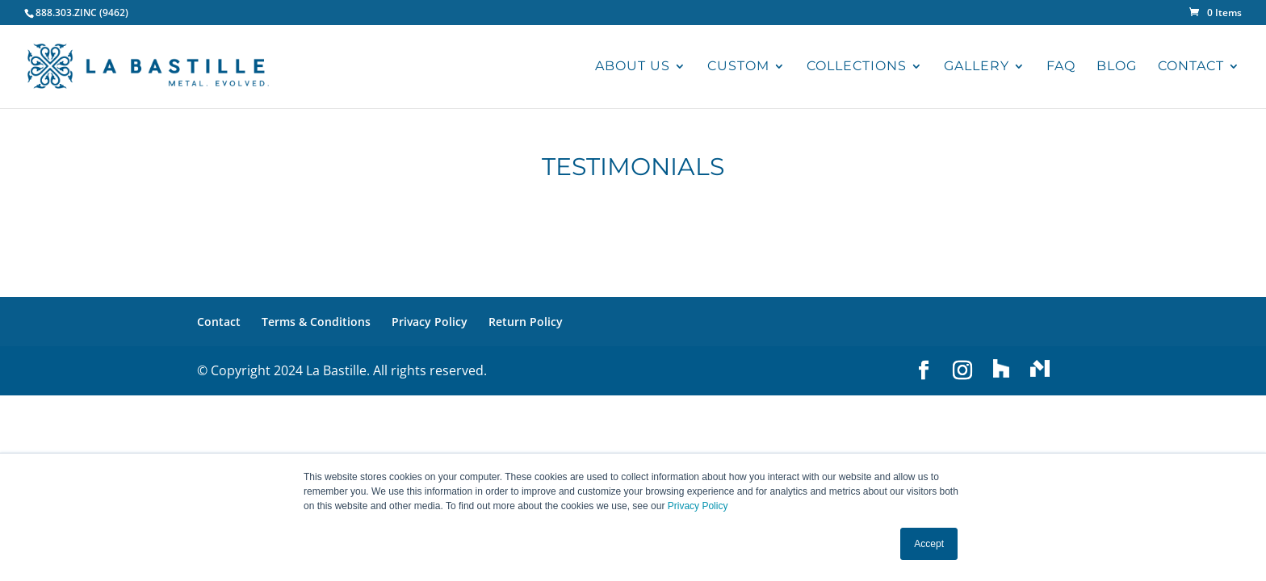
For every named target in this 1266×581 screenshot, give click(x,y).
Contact (219, 321)
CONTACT (1191, 67)
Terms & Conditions (316, 321)
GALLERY (976, 67)
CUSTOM (738, 67)
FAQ (1060, 67)
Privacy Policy (698, 506)
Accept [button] (929, 544)
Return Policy (525, 321)
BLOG (1116, 67)
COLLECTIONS (857, 67)
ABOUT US (632, 67)
